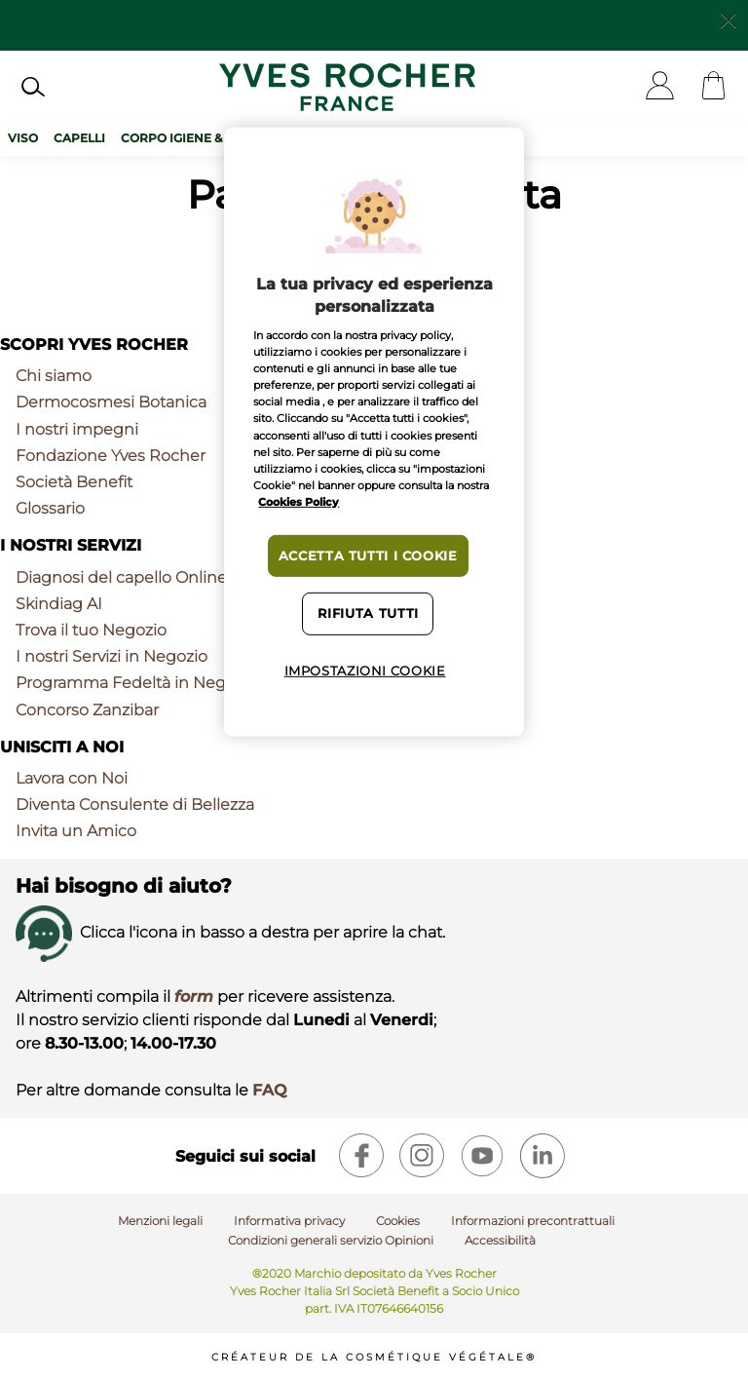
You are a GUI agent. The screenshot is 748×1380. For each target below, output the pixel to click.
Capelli (79, 138)
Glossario (50, 508)
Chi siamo (54, 375)
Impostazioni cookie (365, 671)
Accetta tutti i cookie (368, 556)
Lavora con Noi (72, 778)
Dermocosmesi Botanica (111, 402)
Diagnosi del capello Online (121, 577)
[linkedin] (542, 1155)
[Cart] (713, 87)
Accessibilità (500, 1240)
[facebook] (361, 1155)
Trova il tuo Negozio (91, 630)
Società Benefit (74, 482)
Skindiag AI (59, 603)
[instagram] (421, 1155)
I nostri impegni (77, 429)
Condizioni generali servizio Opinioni (330, 1240)
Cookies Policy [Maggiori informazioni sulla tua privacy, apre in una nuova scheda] (298, 502)
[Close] (728, 18)
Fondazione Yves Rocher (111, 455)
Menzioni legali (160, 1220)
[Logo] (347, 87)
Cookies (398, 1220)
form (193, 996)
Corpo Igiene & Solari (196, 138)
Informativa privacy (289, 1220)
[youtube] (482, 1155)
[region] (373, 432)
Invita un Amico (76, 831)
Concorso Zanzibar (87, 710)
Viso (23, 138)
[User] (660, 87)
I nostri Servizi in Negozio (111, 656)
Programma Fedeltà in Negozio (136, 682)
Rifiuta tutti (368, 613)
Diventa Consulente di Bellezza (135, 804)
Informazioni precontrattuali (533, 1220)
